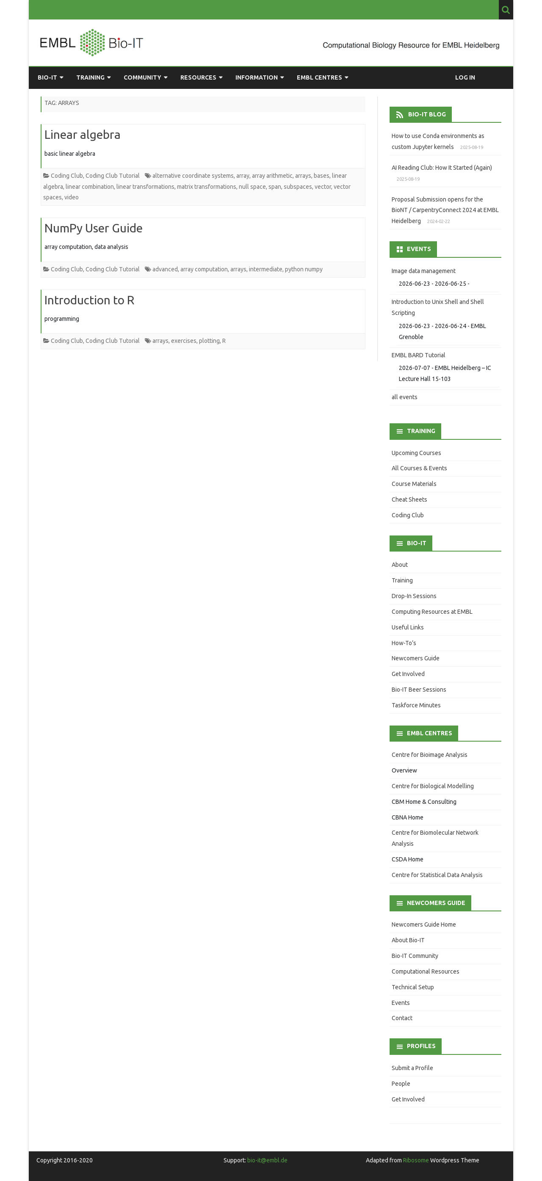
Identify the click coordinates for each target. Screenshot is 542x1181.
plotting (209, 340)
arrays (303, 175)
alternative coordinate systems (193, 175)
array (242, 175)
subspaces (298, 186)
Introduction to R (89, 299)
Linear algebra (82, 134)
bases (321, 175)
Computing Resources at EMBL (432, 611)
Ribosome (416, 1160)
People (401, 1083)
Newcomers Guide (416, 658)
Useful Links (408, 627)
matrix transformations (206, 186)
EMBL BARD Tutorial (418, 355)
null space (252, 186)
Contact (402, 1018)
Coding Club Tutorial (113, 175)
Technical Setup (413, 987)
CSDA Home (407, 859)
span (274, 186)
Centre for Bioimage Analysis (429, 754)
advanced (165, 269)
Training (90, 77)
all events (405, 397)
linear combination (90, 186)
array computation (204, 269)
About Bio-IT (408, 940)
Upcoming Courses (416, 453)
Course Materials (414, 483)
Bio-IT (47, 77)
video (71, 197)
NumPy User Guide (93, 228)
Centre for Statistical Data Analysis (437, 875)
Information (256, 77)
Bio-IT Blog (427, 114)
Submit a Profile (412, 1068)
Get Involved (408, 674)
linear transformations (145, 186)
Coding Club (67, 175)
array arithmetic (272, 175)
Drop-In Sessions (414, 596)
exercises (183, 340)
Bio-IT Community (415, 955)
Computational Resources (425, 971)
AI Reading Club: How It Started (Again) (442, 167)
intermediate (265, 269)
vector (323, 186)
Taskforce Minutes (416, 705)
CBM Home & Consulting (424, 801)
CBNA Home (407, 817)
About (400, 564)
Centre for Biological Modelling (433, 786)
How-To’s (404, 643)
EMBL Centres (319, 77)
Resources (198, 77)
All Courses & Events (419, 468)
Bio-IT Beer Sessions (419, 689)
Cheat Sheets (409, 499)
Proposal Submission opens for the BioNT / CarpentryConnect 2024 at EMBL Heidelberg (445, 210)
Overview (404, 770)
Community (142, 77)
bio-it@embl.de (267, 1160)
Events (401, 1002)
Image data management (424, 271)
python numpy (304, 269)
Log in (465, 77)
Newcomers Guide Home (424, 924)
